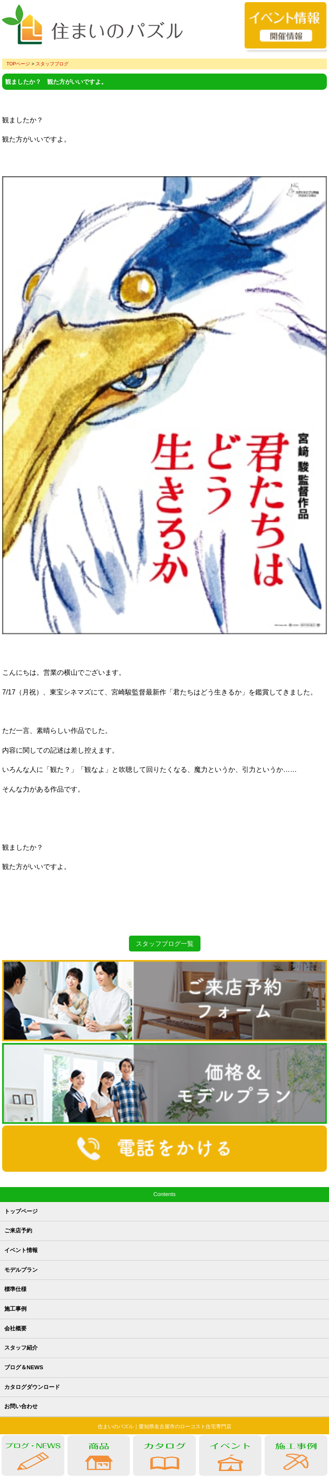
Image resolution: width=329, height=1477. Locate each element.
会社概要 (15, 1328)
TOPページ (18, 63)
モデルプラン (21, 1270)
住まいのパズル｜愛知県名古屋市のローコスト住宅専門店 (164, 1427)
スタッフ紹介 (21, 1347)
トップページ (21, 1211)
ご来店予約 (18, 1230)
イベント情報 (21, 1250)
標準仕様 (15, 1289)
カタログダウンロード (32, 1387)
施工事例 (15, 1309)
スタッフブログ (52, 63)
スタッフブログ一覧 (165, 943)
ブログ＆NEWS (23, 1367)
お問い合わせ (21, 1406)
